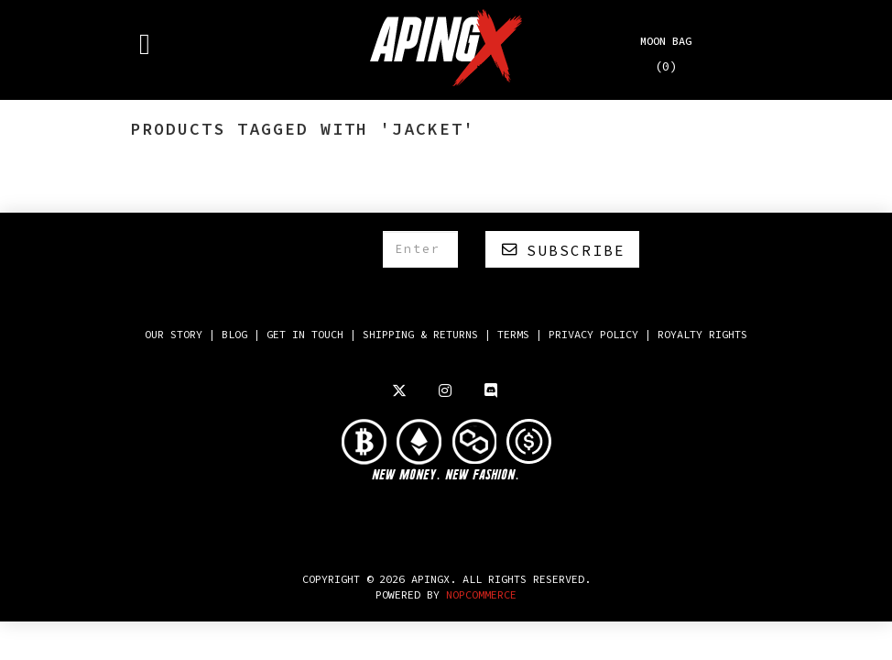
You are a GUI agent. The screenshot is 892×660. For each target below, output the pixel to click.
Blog (234, 334)
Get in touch (305, 334)
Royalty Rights (702, 334)
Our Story (173, 334)
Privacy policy (593, 334)
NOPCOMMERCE (481, 594)
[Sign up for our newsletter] (420, 249)
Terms (513, 334)
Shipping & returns (420, 334)
